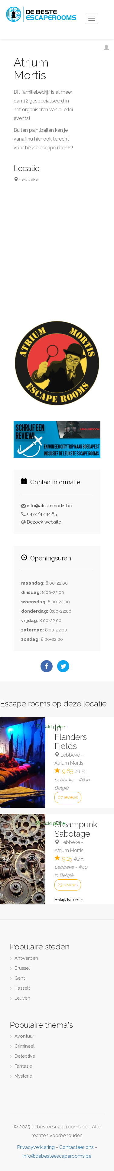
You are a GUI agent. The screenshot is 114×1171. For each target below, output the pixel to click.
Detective (25, 1056)
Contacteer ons (76, 1147)
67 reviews (68, 797)
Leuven (22, 998)
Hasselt (22, 988)
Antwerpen (26, 958)
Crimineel (24, 1046)
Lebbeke (70, 755)
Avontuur (24, 1036)
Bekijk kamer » (69, 899)
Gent (20, 978)
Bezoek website (44, 522)
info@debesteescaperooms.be (57, 1156)
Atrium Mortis (68, 763)
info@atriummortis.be (49, 505)
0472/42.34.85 (42, 514)
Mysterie (23, 1076)
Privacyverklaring (36, 1147)
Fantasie (23, 1066)
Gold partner (54, 726)
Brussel (22, 968)
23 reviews (68, 884)
